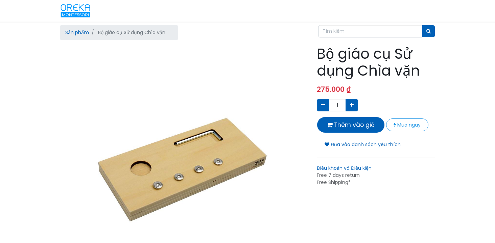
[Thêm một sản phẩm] (352, 105)
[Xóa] (323, 105)
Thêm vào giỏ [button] (351, 125)
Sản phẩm (77, 32)
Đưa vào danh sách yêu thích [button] (363, 144)
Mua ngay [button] (407, 125)
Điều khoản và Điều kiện (344, 168)
